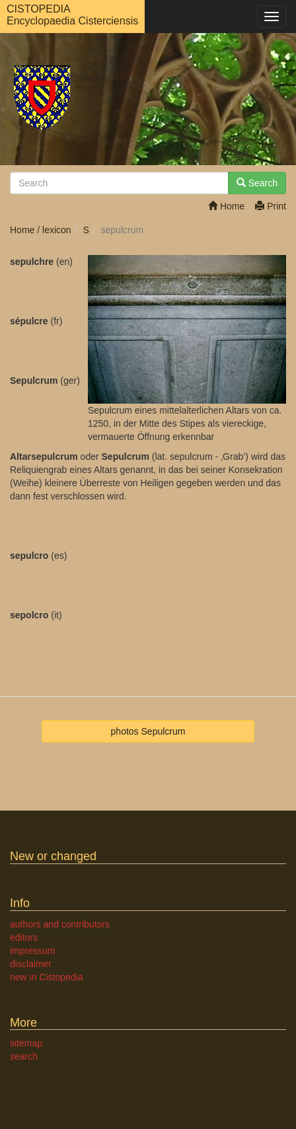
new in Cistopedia (46, 977)
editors (24, 937)
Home (226, 206)
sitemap (26, 1043)
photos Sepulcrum (148, 731)
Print (270, 206)
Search (257, 183)
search (24, 1056)
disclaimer (31, 964)
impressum (32, 950)
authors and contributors (60, 924)
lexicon (56, 230)
